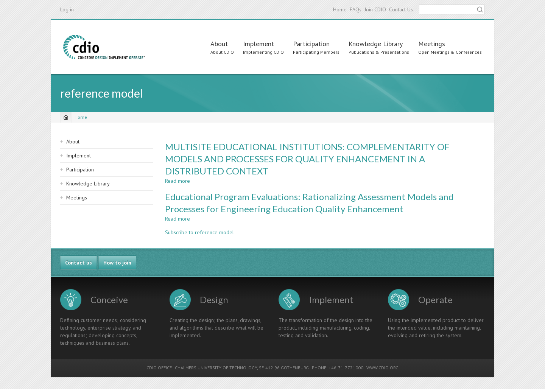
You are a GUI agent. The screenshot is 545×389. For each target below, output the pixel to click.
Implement (258, 43)
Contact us (78, 262)
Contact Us (401, 9)
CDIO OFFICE (159, 367)
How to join (117, 262)
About (219, 43)
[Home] (66, 117)
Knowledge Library (376, 43)
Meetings (431, 43)
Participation (311, 43)
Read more (177, 180)
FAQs (355, 9)
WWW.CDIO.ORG (382, 367)
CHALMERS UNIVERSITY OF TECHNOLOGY (216, 367)
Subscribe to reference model (199, 232)
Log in (67, 9)
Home (340, 9)
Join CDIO (375, 9)
